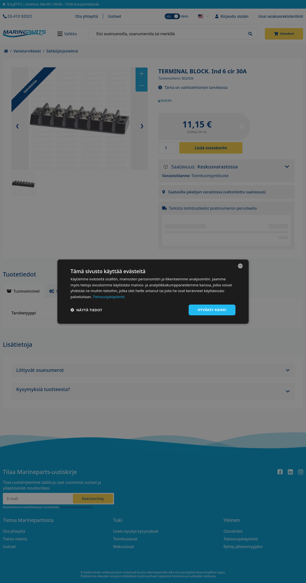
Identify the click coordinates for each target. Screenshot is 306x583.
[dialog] (153, 291)
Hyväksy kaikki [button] (212, 309)
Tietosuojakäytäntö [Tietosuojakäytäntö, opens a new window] (109, 296)
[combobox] (240, 265)
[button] (86, 310)
